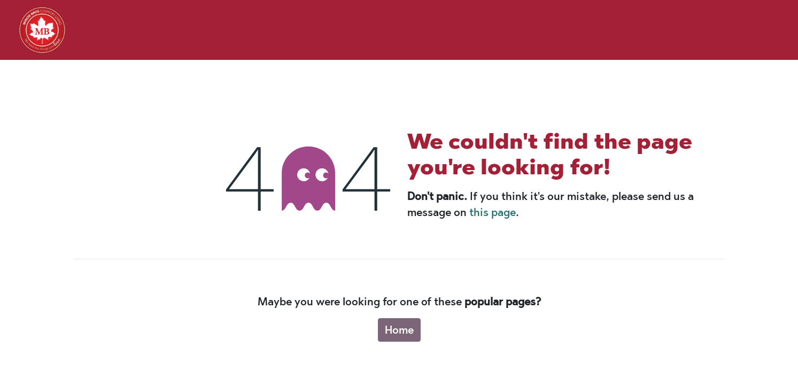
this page (492, 212)
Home (399, 330)
